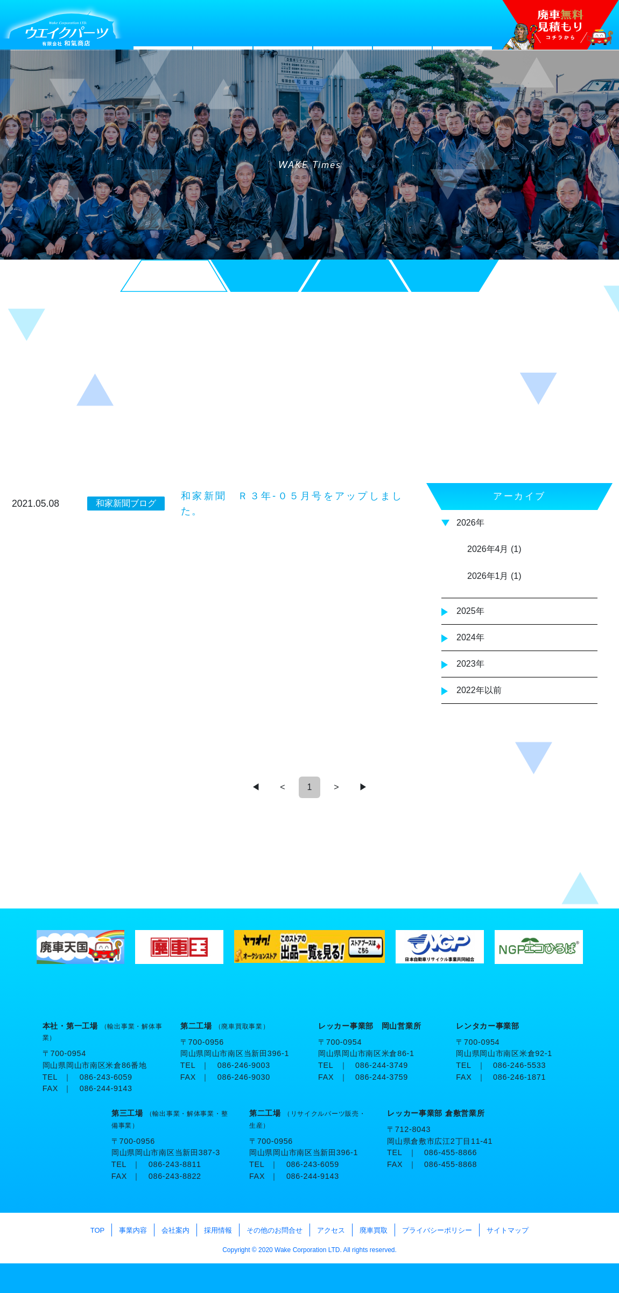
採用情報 (218, 1230)
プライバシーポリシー (437, 1230)
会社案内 (175, 1230)
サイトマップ (508, 1230)
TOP (552, 1278)
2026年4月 (488, 549)
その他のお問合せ (275, 1230)
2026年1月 (488, 576)
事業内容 (133, 1230)
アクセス (331, 1230)
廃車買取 (374, 1230)
